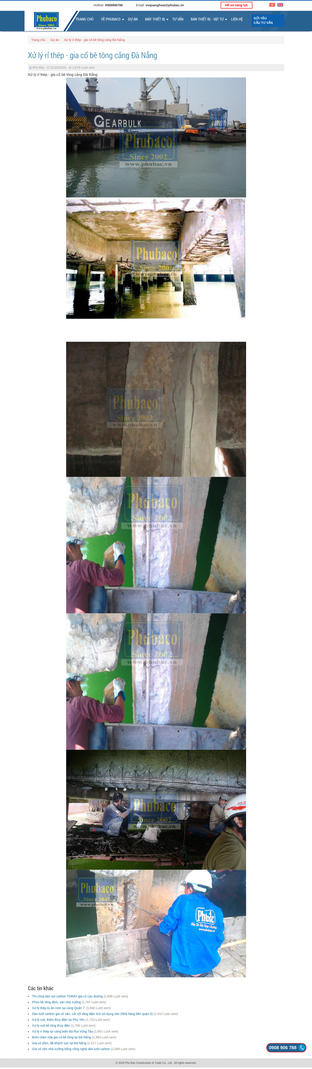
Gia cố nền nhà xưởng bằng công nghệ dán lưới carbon (71, 1049)
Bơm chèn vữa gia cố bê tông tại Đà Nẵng (61, 1037)
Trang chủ (85, 19)
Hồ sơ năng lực (236, 5)
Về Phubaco (111, 19)
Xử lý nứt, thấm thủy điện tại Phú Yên (58, 1019)
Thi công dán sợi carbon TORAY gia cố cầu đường (67, 996)
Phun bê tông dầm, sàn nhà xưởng (56, 1002)
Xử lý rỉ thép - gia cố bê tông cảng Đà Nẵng (94, 40)
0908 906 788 (282, 1047)
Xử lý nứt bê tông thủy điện (51, 1025)
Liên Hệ (237, 19)
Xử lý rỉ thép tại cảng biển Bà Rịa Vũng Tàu (62, 1031)
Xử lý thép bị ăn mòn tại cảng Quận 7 (58, 1008)
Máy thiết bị (155, 19)
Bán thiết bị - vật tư (207, 19)
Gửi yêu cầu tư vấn (263, 20)
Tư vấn (177, 19)
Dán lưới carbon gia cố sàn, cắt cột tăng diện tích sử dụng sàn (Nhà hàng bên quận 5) (92, 1014)
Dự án (133, 19)
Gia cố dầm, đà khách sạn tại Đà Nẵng (59, 1043)
